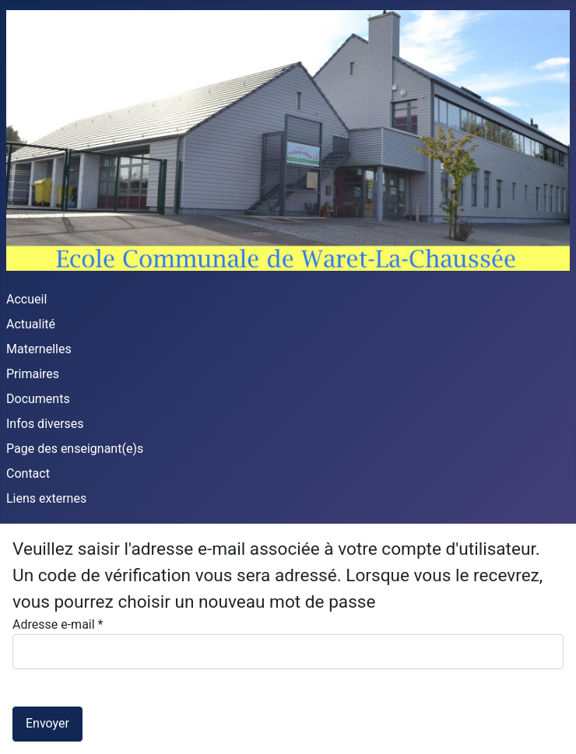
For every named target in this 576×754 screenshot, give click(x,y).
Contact (28, 473)
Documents (38, 398)
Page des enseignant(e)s (74, 448)
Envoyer (47, 723)
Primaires (32, 373)
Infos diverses (45, 423)
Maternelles (39, 349)
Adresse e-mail (57, 624)
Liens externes (46, 498)
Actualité (30, 324)
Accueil (26, 299)
